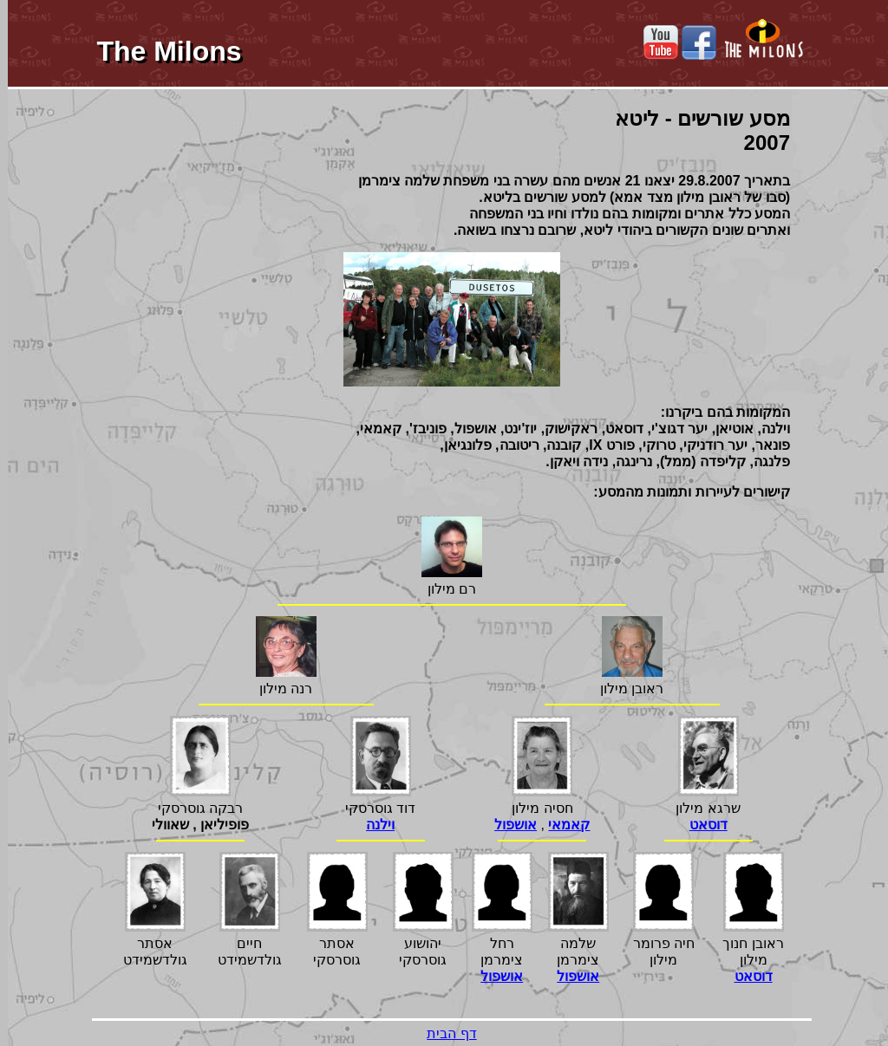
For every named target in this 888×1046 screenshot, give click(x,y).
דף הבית (443, 1033)
